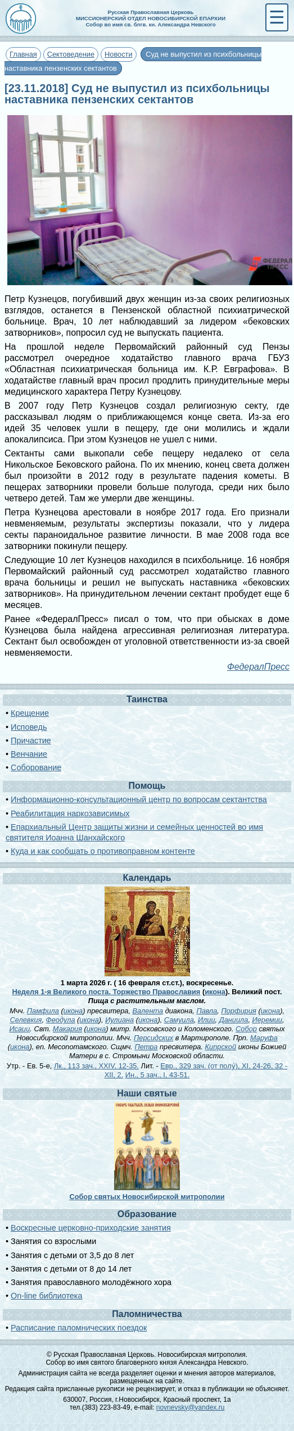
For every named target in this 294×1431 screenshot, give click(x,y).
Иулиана (119, 1020)
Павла (206, 1011)
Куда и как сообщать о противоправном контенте (103, 851)
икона (215, 991)
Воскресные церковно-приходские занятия (91, 1227)
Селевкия (26, 1020)
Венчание (29, 753)
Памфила (43, 1011)
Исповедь (29, 727)
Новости (119, 54)
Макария (67, 1029)
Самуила (179, 1020)
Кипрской (221, 1047)
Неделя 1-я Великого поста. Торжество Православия (106, 991)
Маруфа (264, 1038)
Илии (206, 1020)
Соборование (36, 767)
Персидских (153, 1038)
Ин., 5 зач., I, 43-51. (157, 1075)
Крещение (30, 712)
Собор (246, 1029)
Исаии (19, 1029)
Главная (23, 54)
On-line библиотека (46, 1295)
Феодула (60, 1020)
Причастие (31, 740)
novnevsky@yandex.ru (190, 1407)
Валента (148, 1011)
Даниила (233, 1020)
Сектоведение (70, 54)
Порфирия (238, 1011)
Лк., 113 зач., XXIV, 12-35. (96, 1066)
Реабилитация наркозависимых (70, 813)
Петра (145, 1047)
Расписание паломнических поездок (79, 1327)
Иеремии (267, 1020)
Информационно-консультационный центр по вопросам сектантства (139, 799)
